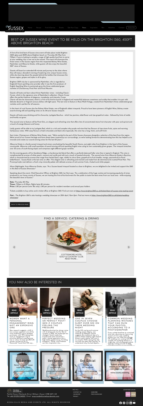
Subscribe (131, 27)
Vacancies (76, 394)
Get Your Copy (73, 28)
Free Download (96, 394)
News (84, 28)
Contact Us (77, 392)
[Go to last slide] (14, 247)
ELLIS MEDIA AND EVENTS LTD (30, 402)
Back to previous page (19, 204)
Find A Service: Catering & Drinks (71, 218)
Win (102, 28)
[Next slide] (128, 247)
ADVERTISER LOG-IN (129, 389)
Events (61, 28)
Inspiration (94, 28)
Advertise (111, 28)
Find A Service (50, 28)
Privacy (75, 396)
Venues (38, 28)
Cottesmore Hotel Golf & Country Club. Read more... (71, 257)
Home (30, 28)
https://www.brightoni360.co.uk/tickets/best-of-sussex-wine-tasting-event (104, 191)
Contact (121, 28)
